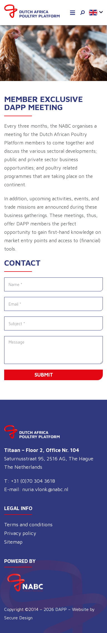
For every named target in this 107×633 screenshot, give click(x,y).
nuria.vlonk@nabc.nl (45, 489)
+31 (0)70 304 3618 (33, 481)
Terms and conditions (28, 524)
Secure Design (18, 617)
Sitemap (13, 542)
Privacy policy (20, 533)
